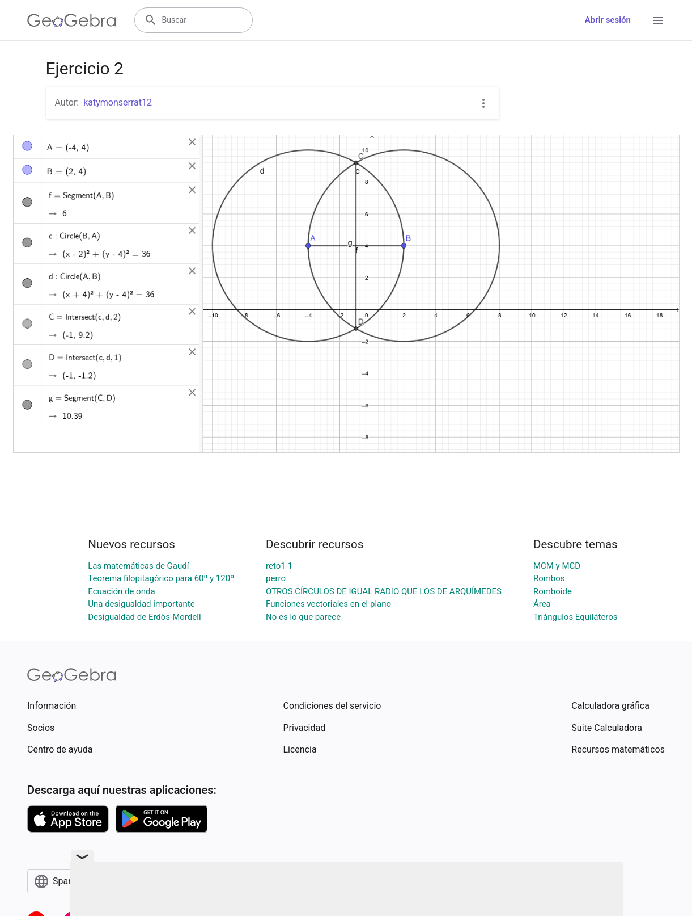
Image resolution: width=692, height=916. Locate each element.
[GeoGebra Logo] (71, 20)
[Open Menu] (658, 20)
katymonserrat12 (117, 102)
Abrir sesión (608, 20)
